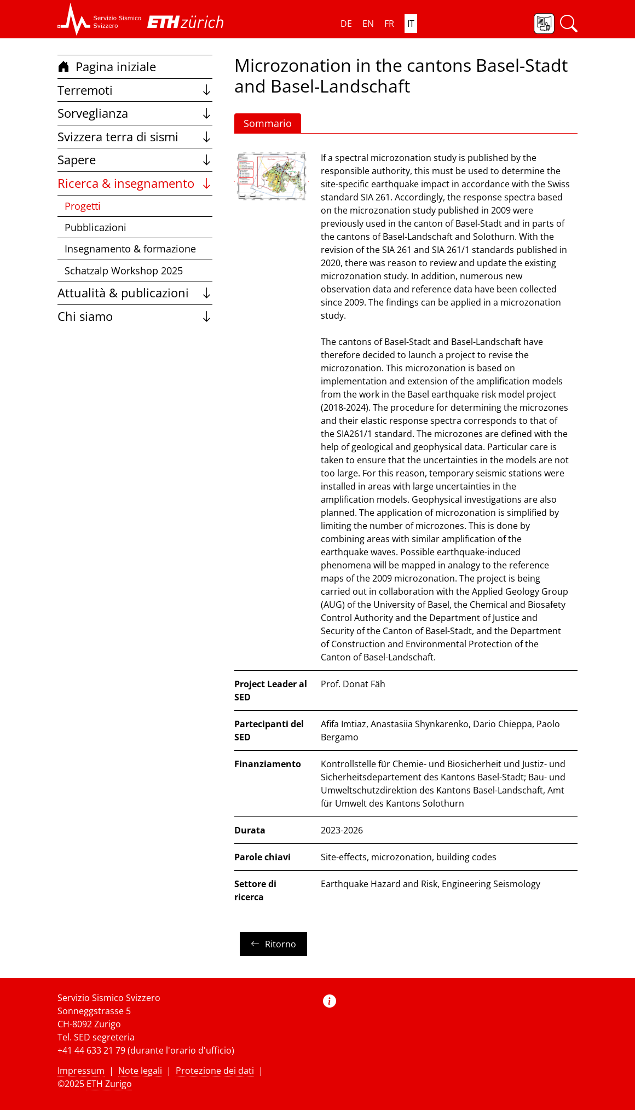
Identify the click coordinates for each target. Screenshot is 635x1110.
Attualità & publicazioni (134, 292)
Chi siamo (134, 316)
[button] (99, 19)
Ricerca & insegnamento (134, 183)
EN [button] (368, 24)
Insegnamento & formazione (130, 248)
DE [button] (346, 24)
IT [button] (410, 24)
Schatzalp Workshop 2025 (124, 270)
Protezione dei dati (215, 1071)
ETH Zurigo (109, 1084)
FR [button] (389, 24)
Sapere (134, 159)
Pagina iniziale (106, 66)
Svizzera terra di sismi (134, 136)
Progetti (83, 205)
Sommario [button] (268, 123)
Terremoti (134, 90)
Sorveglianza (134, 113)
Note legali (140, 1071)
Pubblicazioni (95, 227)
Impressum (81, 1071)
